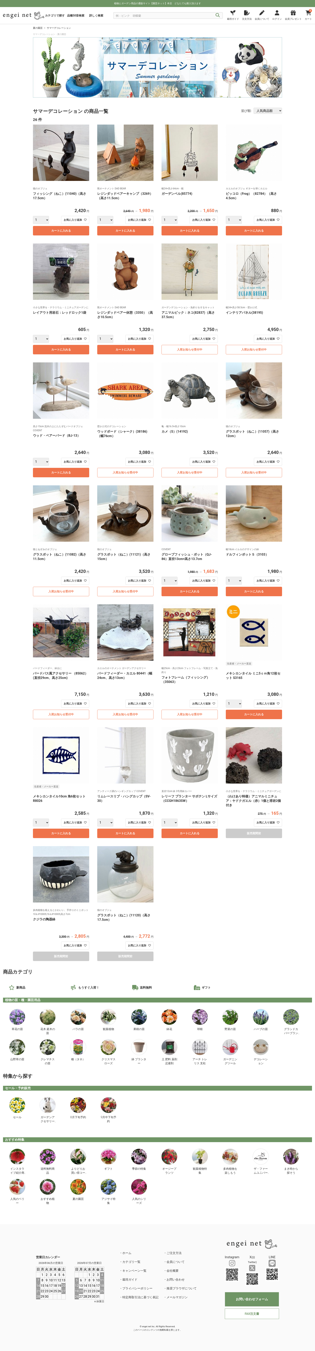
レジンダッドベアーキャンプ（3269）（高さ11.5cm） (125, 196)
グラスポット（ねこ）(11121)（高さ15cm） (123, 557)
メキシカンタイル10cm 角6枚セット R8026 (59, 798)
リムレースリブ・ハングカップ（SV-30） (124, 798)
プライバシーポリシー (137, 1288)
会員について (176, 1262)
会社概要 (173, 1271)
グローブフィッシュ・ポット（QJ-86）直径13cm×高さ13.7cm (187, 557)
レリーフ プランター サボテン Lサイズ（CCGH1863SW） (189, 798)
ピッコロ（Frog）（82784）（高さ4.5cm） (251, 196)
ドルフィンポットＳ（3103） (247, 554)
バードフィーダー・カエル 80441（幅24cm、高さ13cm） (124, 675)
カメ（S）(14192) (175, 431)
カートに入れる (61, 230)
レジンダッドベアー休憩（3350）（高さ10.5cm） (125, 315)
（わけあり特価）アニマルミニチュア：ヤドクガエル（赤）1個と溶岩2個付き (253, 800)
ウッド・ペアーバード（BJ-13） (56, 435)
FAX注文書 (252, 1314)
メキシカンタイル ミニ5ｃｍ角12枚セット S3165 (253, 675)
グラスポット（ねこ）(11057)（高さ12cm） (252, 434)
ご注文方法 (174, 1253)
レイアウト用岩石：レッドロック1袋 (59, 313)
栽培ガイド (129, 1279)
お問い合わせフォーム (252, 1299)
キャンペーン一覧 (134, 1271)
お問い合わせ (176, 1279)
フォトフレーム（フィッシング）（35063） (186, 680)
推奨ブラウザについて (182, 1288)
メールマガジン (177, 1297)
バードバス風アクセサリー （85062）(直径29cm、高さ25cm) (60, 675)
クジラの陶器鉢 (44, 919)
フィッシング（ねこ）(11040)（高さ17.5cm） (59, 196)
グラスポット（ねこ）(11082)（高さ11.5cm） (59, 557)
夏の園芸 (38, 28)
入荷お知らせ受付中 (189, 349)
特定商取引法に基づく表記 (140, 1297)
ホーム (126, 1253)
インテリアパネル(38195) (244, 313)
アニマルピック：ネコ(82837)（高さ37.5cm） (188, 315)
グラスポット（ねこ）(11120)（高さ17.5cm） (123, 917)
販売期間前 (254, 833)
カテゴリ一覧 (131, 1262)
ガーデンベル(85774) (178, 194)
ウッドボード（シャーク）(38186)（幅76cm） (122, 434)
